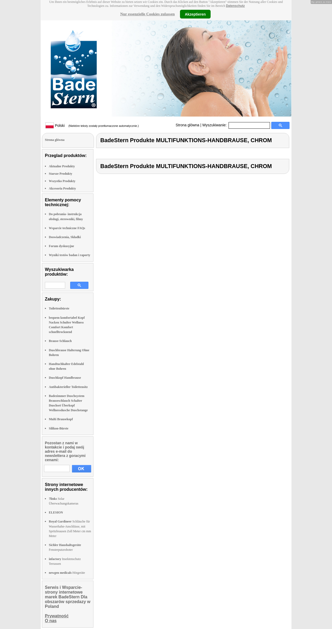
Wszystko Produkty (62, 181)
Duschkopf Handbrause (65, 378)
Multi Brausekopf (61, 419)
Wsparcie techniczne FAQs (67, 228)
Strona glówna (188, 125)
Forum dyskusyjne (61, 246)
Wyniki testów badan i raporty (69, 255)
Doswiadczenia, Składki (65, 237)
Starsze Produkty (60, 173)
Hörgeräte (67, 573)
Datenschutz (235, 6)
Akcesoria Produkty (62, 188)
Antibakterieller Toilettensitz (68, 387)
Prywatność (57, 616)
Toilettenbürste (59, 308)
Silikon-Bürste (58, 428)
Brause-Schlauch (60, 341)
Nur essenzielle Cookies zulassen (147, 14)
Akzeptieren (195, 14)
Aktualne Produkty (62, 166)
